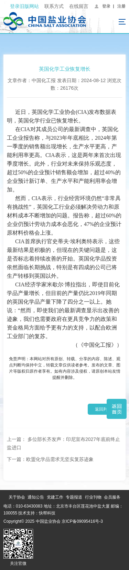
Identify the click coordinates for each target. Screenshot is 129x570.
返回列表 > (105, 409)
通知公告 (36, 497)
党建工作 (55, 497)
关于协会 (17, 497)
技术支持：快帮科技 (36, 513)
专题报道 (74, 497)
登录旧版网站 (24, 6)
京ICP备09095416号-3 (82, 521)
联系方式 (54, 6)
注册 (121, 6)
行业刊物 (93, 497)
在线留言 (78, 6)
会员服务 (112, 497)
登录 (106, 6)
